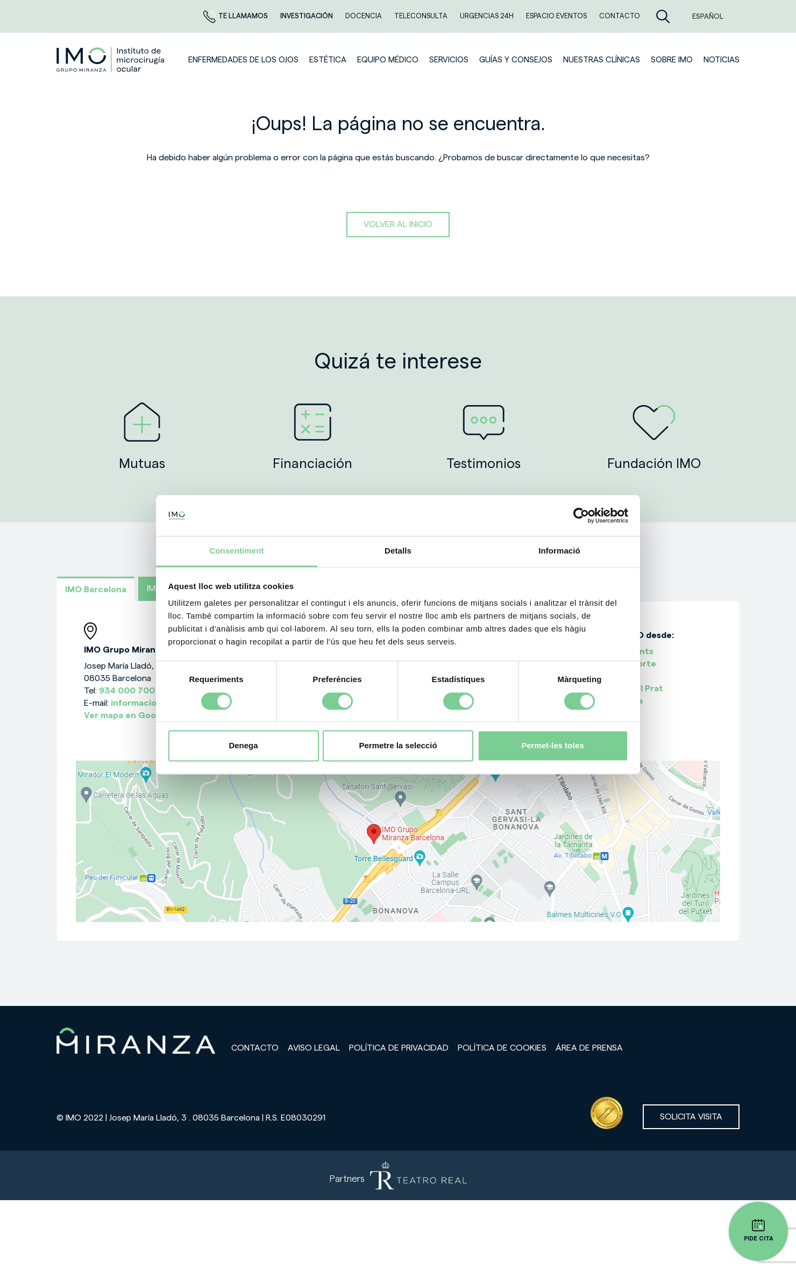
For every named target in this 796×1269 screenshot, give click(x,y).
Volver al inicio (398, 224)
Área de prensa (589, 1048)
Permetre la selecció (398, 745)
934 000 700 (127, 690)
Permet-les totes (552, 745)
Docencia (364, 15)
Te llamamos (236, 15)
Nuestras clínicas (601, 60)
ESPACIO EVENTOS (557, 15)
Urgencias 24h (487, 15)
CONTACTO (619, 15)
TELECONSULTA (421, 15)
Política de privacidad (399, 1048)
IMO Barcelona (95, 589)
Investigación (307, 15)
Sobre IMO (672, 60)
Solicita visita (691, 1116)
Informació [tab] (559, 551)
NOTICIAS (721, 60)
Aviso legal (314, 1048)
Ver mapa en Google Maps (138, 715)
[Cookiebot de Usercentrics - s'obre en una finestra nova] (581, 515)
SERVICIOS (448, 60)
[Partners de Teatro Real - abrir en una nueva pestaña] (398, 1175)
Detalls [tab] (398, 551)
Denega (243, 745)
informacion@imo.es (154, 703)
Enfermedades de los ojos (243, 60)
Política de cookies (502, 1048)
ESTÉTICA (327, 60)
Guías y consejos (515, 60)
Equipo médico (387, 60)
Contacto (255, 1048)
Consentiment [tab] (236, 551)
